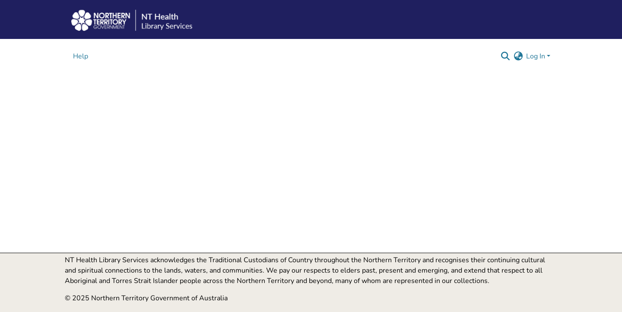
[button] (505, 56)
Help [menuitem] (80, 56)
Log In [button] (536, 56)
